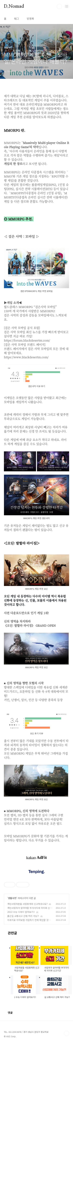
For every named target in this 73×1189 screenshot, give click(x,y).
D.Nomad (14, 6)
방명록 (30, 18)
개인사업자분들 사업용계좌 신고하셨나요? (27, 1049)
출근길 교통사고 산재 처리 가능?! (23, 1061)
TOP (66, 1178)
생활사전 (12, 1043)
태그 (16, 18)
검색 (59, 6)
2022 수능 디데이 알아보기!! (21, 1057)
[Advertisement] (36, 664)
